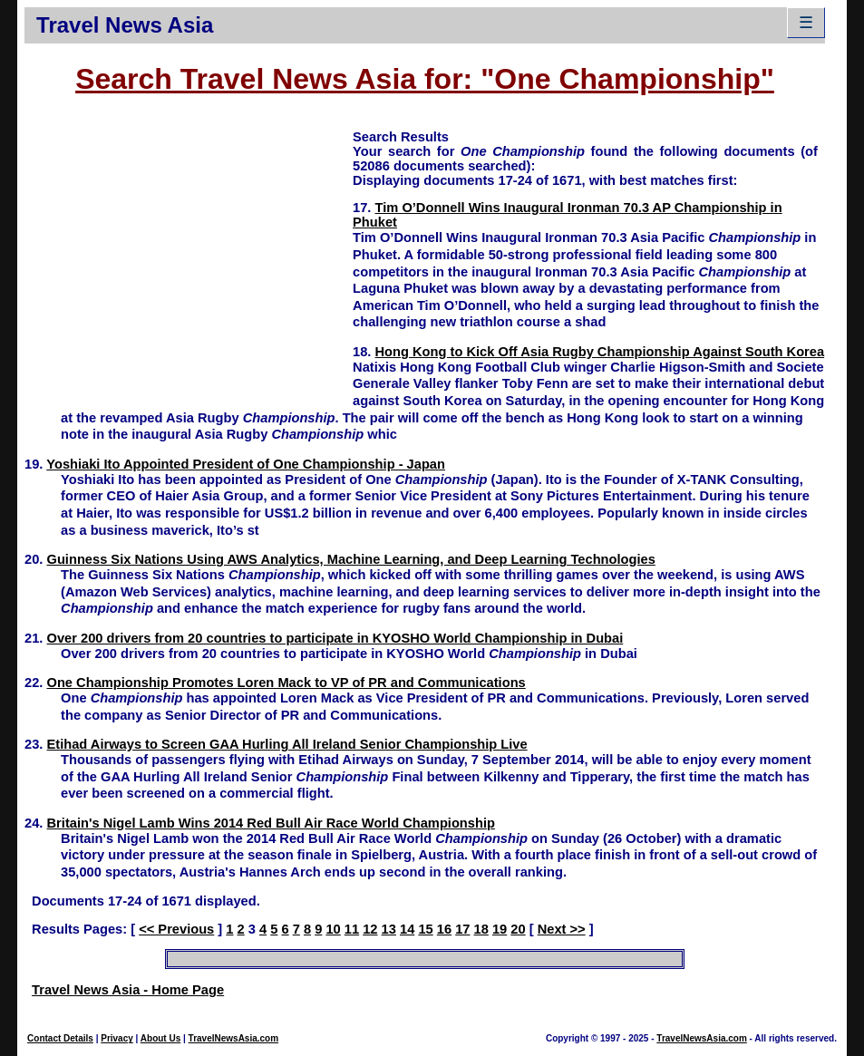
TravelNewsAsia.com (234, 1038)
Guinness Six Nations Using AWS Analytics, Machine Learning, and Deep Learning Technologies (351, 559)
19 (499, 929)
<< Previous (176, 929)
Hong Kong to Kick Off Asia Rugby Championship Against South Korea (600, 351)
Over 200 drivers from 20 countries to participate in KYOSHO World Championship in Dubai (335, 638)
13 (389, 929)
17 (462, 929)
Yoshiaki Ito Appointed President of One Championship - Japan (245, 464)
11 (352, 929)
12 (370, 929)
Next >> (562, 929)
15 (425, 929)
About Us (160, 1038)
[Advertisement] (188, 255)
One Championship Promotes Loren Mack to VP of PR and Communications (286, 682)
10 (332, 929)
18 (481, 929)
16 (444, 929)
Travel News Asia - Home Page (128, 990)
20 (517, 929)
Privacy (117, 1038)
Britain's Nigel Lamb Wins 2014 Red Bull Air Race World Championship (271, 823)
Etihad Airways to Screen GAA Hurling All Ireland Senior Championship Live (287, 744)
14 (407, 929)
